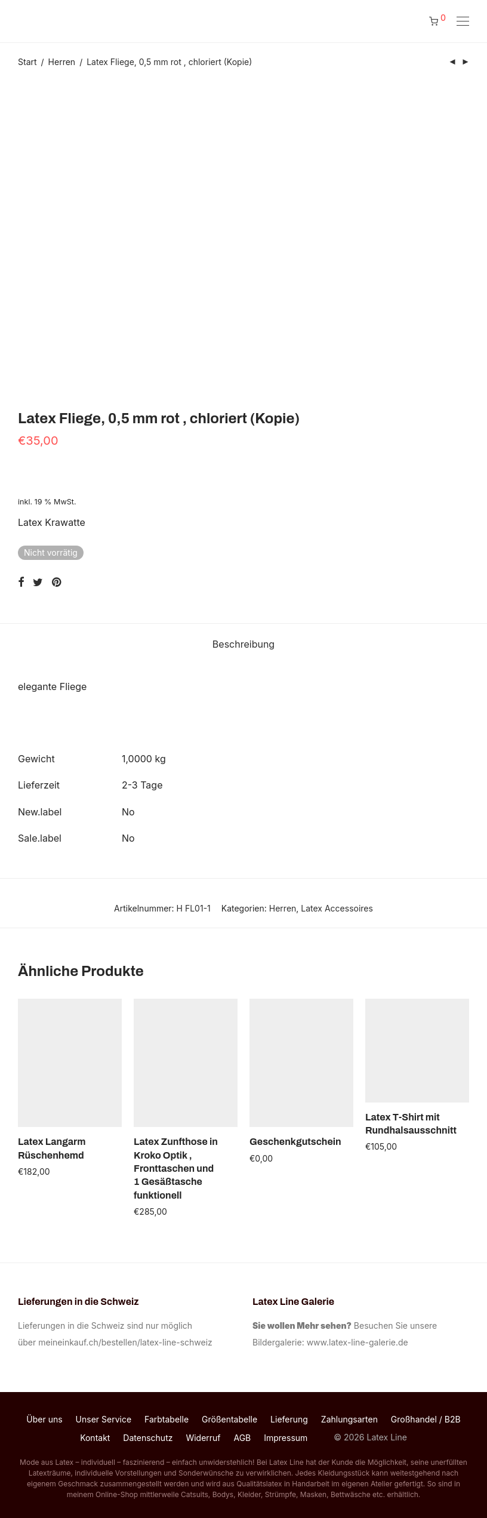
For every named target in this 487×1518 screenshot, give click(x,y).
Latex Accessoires (337, 908)
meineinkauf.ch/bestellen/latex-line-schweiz (127, 1342)
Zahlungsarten (349, 1419)
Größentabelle (229, 1419)
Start (27, 62)
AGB (242, 1438)
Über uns (44, 1419)
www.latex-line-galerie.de (357, 1342)
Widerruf (203, 1438)
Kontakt (95, 1438)
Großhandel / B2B (426, 1419)
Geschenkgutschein (295, 1142)
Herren (62, 62)
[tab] (243, 644)
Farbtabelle (166, 1419)
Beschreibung (243, 644)
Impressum (285, 1438)
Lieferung (289, 1419)
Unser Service (104, 1419)
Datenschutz (147, 1438)
